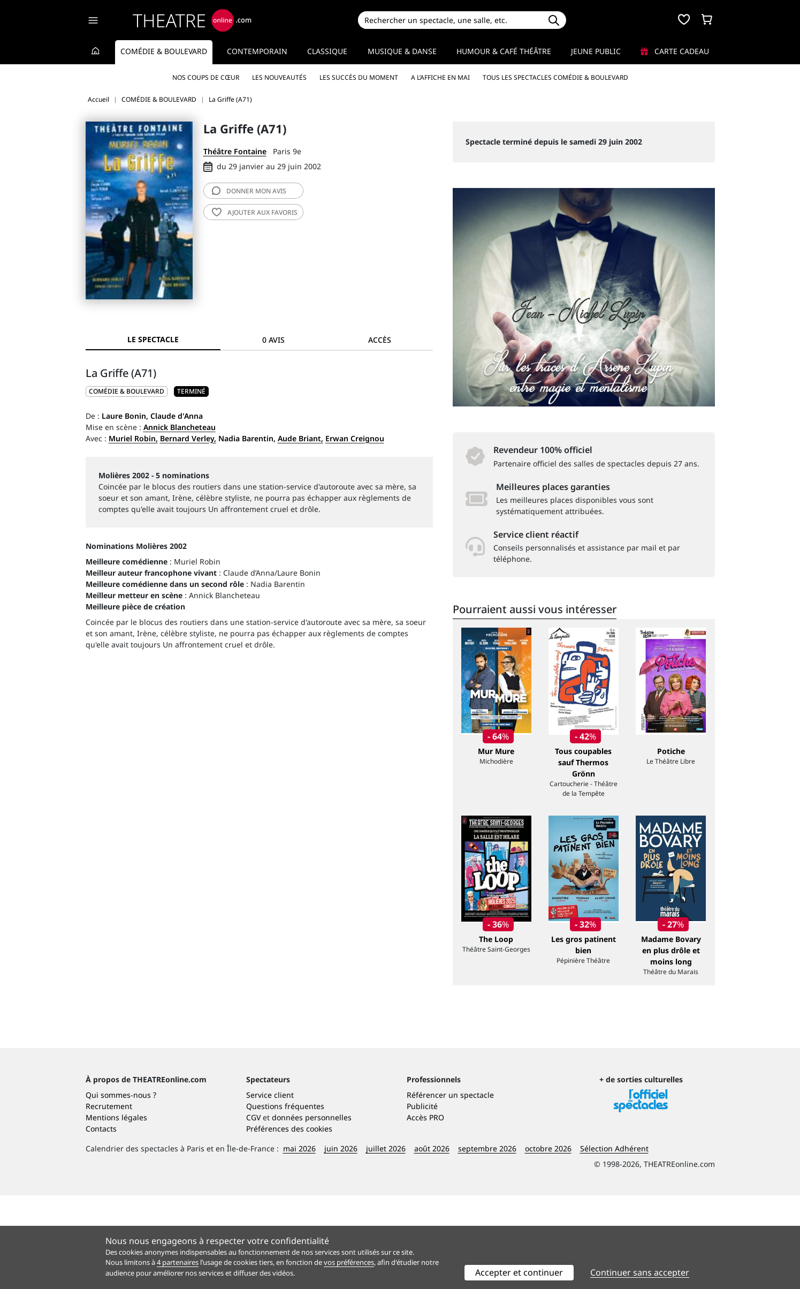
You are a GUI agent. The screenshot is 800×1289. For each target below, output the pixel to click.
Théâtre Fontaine (234, 151)
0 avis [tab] (273, 340)
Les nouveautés (279, 77)
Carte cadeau (675, 51)
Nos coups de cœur (205, 77)
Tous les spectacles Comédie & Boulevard (555, 77)
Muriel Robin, (133, 438)
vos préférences (349, 1262)
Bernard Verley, (188, 438)
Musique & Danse (402, 51)
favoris (255, 212)
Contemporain (257, 51)
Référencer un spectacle (450, 1189)
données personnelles (312, 1211)
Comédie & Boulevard (163, 51)
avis (249, 190)
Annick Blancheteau (179, 427)
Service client (270, 1189)
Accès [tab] (379, 340)
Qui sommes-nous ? (121, 1189)
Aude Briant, (300, 438)
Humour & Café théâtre (503, 51)
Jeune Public (596, 51)
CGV (253, 1211)
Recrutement (109, 1200)
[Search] (450, 20)
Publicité (422, 1200)
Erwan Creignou (354, 438)
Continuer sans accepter (639, 1272)
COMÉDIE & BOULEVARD (126, 391)
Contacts (101, 1222)
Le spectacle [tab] (153, 339)
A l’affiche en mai (440, 77)
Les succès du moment (358, 77)
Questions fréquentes (285, 1200)
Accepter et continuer (519, 1272)
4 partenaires (178, 1262)
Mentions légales (116, 1211)
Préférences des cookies (289, 1222)
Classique (327, 51)
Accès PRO (425, 1211)
